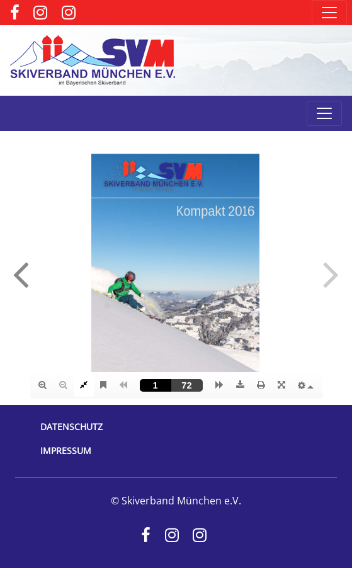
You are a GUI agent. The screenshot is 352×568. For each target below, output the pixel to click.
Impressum (65, 451)
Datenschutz (71, 427)
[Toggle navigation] (329, 12)
